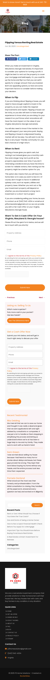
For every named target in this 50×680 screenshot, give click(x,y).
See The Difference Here (19, 320)
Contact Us (12, 633)
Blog (9, 630)
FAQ (8, 626)
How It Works (12, 620)
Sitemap (10, 639)
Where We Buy (12, 617)
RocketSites (25, 676)
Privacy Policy (35, 256)
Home (9, 611)
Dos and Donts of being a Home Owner (23, 520)
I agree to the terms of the (24, 256)
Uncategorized (23, 46)
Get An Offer (12, 614)
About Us (10, 623)
